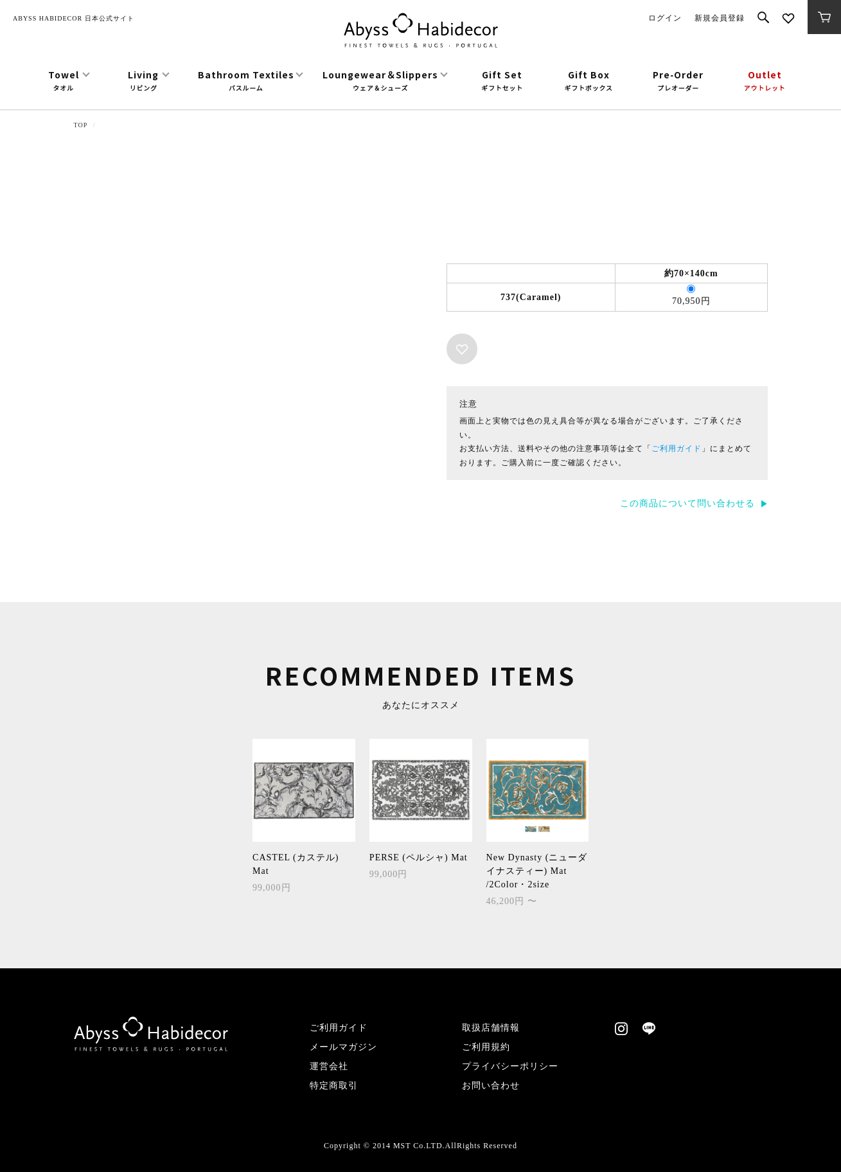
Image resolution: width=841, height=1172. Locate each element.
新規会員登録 (720, 17)
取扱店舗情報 (491, 1028)
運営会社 (329, 1066)
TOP (81, 125)
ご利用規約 (486, 1047)
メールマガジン (343, 1047)
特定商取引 (334, 1085)
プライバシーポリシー (510, 1066)
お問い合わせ (491, 1085)
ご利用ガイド (676, 448)
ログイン (665, 17)
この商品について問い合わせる (687, 503)
